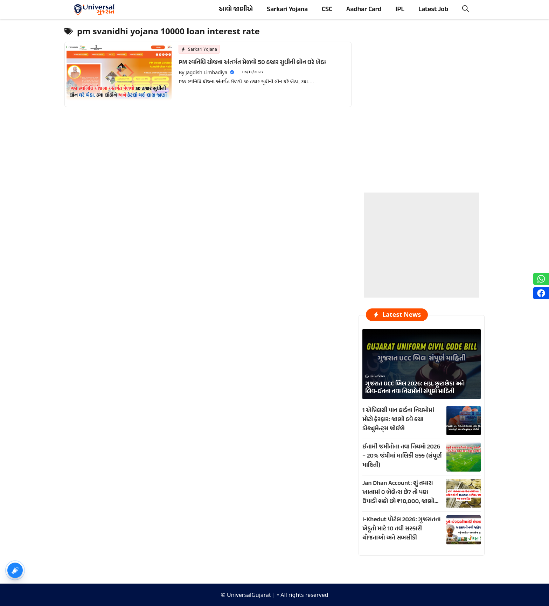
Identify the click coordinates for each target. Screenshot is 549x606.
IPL (400, 10)
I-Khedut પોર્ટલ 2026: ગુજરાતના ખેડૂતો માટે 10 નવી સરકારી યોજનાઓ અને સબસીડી (401, 529)
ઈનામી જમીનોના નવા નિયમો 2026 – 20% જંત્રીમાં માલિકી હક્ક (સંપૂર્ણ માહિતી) (402, 456)
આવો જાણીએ (235, 10)
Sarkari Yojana (287, 10)
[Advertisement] (421, 236)
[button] (465, 9)
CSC (327, 10)
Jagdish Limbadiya (206, 72)
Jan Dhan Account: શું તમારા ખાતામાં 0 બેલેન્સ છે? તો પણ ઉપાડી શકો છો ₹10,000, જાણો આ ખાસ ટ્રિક (398, 497)
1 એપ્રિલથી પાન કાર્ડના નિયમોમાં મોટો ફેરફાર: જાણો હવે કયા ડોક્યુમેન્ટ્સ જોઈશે (398, 420)
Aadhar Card (364, 10)
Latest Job (433, 10)
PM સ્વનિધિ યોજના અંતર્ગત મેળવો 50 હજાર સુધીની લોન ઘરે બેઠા (252, 63)
